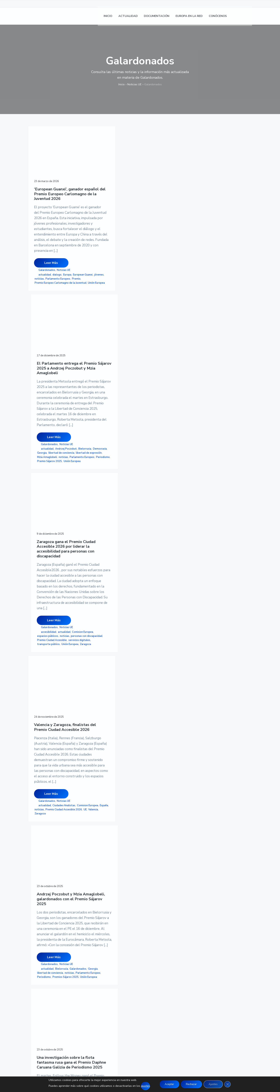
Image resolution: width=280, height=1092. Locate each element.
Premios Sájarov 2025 (102, 586)
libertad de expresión (102, 348)
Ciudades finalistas (46, 586)
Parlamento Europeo (58, 325)
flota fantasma (170, 598)
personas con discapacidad (158, 348)
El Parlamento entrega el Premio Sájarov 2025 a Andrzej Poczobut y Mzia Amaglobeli (106, 182)
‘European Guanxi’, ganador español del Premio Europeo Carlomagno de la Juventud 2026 (52, 178)
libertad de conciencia (102, 344)
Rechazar (191, 1084)
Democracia (95, 340)
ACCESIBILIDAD (192, 994)
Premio (39, 329)
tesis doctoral (44, 830)
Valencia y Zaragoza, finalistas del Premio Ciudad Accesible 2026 (53, 435)
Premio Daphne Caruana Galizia (161, 614)
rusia (147, 618)
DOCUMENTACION (117, 989)
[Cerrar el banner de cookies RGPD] (230, 1084)
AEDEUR (57, 813)
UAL (57, 830)
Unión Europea (44, 341)
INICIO (109, 980)
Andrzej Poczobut (99, 335)
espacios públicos (153, 344)
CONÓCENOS (114, 999)
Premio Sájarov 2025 (101, 364)
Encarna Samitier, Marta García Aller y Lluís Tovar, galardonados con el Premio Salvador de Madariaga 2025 (106, 689)
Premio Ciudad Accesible (157, 352)
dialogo (56, 317)
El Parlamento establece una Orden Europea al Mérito (161, 681)
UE (37, 603)
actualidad (44, 317)
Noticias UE (134, 84)
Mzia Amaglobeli (98, 352)
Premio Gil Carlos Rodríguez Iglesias (51, 824)
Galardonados (46, 312)
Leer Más (51, 305)
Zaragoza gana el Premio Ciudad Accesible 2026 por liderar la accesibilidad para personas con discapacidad (160, 186)
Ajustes (215, 1084)
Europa (67, 317)
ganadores (149, 602)
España (61, 590)
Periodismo (95, 360)
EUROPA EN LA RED (118, 994)
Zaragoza (166, 364)
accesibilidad (154, 335)
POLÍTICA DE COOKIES (197, 989)
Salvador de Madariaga (102, 837)
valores (165, 831)
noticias (39, 325)
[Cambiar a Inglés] (247, 17)
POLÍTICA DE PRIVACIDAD (200, 985)
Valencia (45, 603)
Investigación (165, 602)
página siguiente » (121, 868)
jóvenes (61, 321)
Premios (109, 833)
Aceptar (167, 1084)
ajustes (142, 1086)
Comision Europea (153, 340)
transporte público (154, 360)
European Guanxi (45, 321)
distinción (166, 814)
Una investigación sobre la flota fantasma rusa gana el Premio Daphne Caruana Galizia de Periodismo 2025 (160, 439)
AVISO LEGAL (190, 980)
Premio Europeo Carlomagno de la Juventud (52, 335)
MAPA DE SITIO (192, 999)
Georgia (109, 340)
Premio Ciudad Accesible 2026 (53, 599)
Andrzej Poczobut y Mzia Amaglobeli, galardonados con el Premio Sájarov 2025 (107, 435)
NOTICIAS (111, 985)
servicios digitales (153, 356)
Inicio (121, 84)
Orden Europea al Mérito (157, 822)
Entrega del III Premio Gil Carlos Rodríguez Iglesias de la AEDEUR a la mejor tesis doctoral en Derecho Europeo (52, 689)
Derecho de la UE (45, 817)
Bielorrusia (118, 335)
